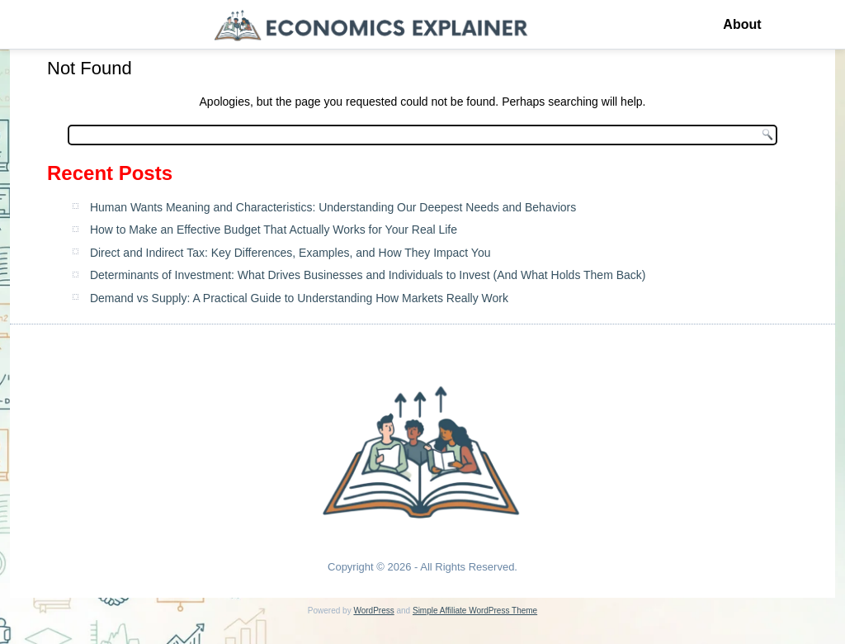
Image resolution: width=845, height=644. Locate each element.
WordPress (373, 610)
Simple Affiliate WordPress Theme (475, 610)
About (742, 24)
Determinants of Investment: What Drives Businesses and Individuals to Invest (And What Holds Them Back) (368, 275)
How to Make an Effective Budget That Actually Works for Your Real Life (273, 229)
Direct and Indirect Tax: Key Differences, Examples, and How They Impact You (290, 252)
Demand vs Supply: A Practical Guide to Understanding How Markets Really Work (299, 298)
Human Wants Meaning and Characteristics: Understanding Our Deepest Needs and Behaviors (333, 207)
